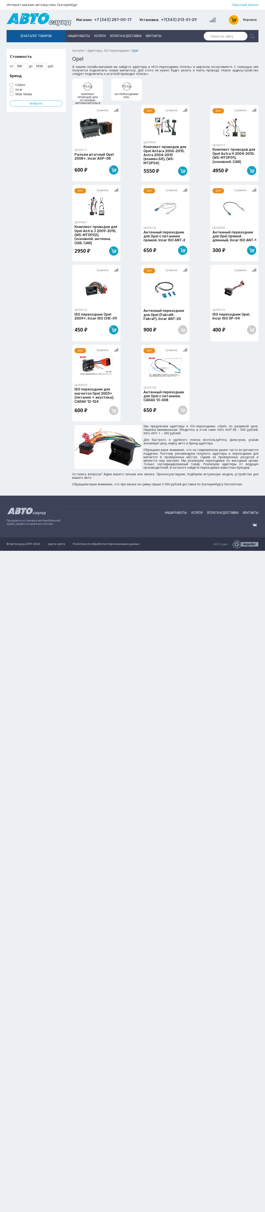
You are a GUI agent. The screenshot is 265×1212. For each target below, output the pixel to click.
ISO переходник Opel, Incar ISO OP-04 (231, 316)
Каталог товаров (36, 36)
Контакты (153, 36)
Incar (18, 89)
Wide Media (23, 94)
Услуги (100, 36)
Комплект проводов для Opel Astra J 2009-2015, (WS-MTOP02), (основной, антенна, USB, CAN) (95, 235)
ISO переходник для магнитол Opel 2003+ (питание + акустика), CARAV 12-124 (94, 395)
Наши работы (79, 36)
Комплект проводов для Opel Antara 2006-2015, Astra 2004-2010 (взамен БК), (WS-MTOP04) (164, 155)
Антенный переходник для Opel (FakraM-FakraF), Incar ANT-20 (163, 315)
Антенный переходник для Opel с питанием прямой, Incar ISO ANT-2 (164, 236)
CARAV (20, 85)
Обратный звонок (245, 5)
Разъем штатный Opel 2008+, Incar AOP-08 (94, 156)
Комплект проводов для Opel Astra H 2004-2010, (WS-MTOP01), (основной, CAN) (233, 155)
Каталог (78, 50)
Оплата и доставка (125, 36)
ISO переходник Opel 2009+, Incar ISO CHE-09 (95, 316)
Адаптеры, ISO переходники (108, 50)
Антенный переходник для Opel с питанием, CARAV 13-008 (163, 396)
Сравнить (107, 110)
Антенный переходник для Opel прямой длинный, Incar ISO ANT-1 (234, 236)
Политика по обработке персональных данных (106, 544)
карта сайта (56, 544)
